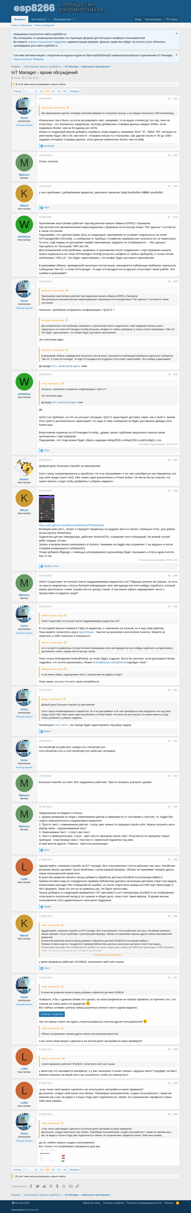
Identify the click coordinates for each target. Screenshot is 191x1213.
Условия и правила (113, 1202)
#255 (175, 859)
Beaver (24, 479)
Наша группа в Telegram (28, 59)
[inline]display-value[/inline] (109, 662)
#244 (175, 217)
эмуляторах (86, 632)
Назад (17, 91)
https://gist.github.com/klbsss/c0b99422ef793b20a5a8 (71, 525)
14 (53, 91)
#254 (175, 807)
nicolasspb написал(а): (53, 107)
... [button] (30, 91)
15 (59, 91)
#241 (175, 98)
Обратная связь (91, 1202)
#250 (175, 606)
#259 (175, 1083)
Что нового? (38, 19)
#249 (175, 575)
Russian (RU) (20, 1202)
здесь (76, 366)
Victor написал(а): (51, 383)
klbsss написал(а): (51, 1058)
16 (64, 91)
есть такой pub (60, 366)
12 (41, 91)
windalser (24, 236)
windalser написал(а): (53, 290)
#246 (175, 374)
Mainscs (24, 174)
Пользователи (62, 19)
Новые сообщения (21, 25)
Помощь (168, 1202)
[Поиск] (172, 19)
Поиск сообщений (44, 25)
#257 (175, 977)
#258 (175, 1049)
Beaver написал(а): (51, 699)
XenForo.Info (32, 1210)
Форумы (20, 19)
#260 (175, 1114)
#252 (175, 741)
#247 (175, 460)
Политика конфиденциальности (144, 1202)
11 (36, 91)
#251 (175, 690)
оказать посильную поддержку (47, 41)
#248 (175, 490)
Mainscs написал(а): (52, 615)
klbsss (24, 205)
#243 (175, 186)
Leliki (24, 879)
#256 (175, 916)
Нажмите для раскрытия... (108, 954)
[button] (49, 19)
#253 (175, 776)
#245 (175, 281)
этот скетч (61, 724)
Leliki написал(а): (50, 925)
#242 (175, 155)
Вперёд (74, 91)
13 (47, 91)
